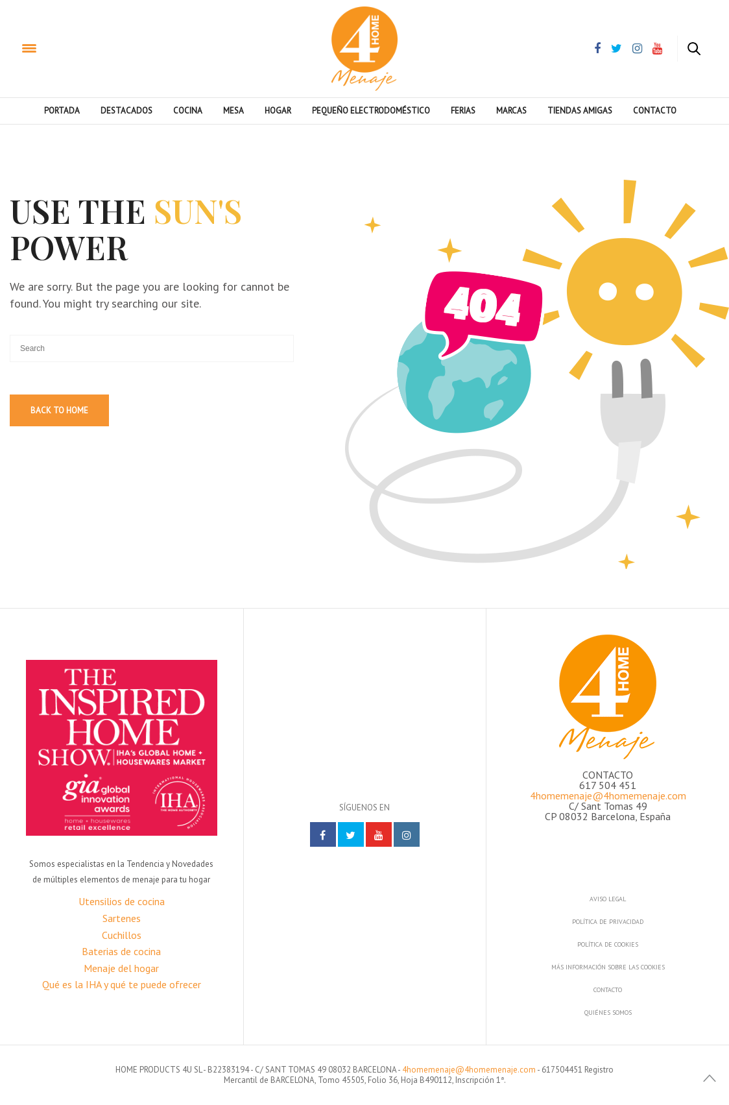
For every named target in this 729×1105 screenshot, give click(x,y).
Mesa (233, 110)
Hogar (278, 110)
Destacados (126, 110)
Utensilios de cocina (121, 901)
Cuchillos (121, 935)
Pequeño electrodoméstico (371, 110)
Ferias (463, 110)
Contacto (654, 110)
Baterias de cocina (121, 951)
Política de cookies (607, 944)
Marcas (511, 110)
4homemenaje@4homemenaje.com (608, 795)
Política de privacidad (607, 921)
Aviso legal (608, 899)
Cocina (187, 110)
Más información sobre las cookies (608, 967)
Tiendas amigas (579, 110)
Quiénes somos (608, 1012)
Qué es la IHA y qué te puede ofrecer (121, 984)
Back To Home (59, 410)
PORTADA (62, 110)
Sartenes (121, 918)
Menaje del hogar (121, 968)
